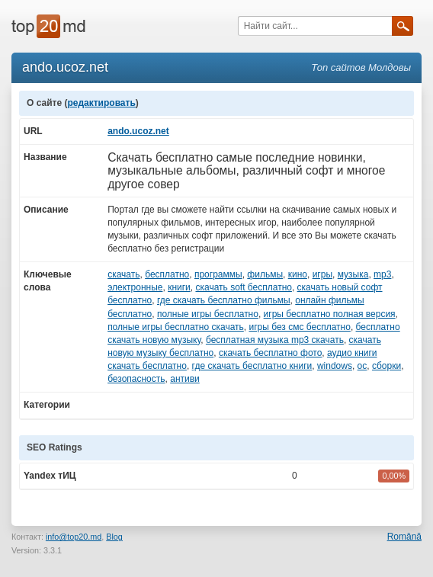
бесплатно (167, 274)
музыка (353, 274)
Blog (114, 536)
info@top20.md (73, 536)
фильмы (265, 274)
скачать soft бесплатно (243, 287)
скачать (123, 274)
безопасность (136, 378)
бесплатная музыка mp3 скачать (275, 340)
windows (334, 366)
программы (218, 274)
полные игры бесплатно (207, 314)
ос (362, 366)
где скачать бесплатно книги (252, 366)
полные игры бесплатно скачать (175, 327)
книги (179, 287)
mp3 (382, 274)
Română (404, 536)
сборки (386, 366)
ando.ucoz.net (138, 131)
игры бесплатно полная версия (330, 314)
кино (297, 274)
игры (322, 274)
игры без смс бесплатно (299, 327)
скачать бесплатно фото (270, 353)
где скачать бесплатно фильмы (223, 300)
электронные (134, 287)
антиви (185, 378)
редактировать (101, 103)
